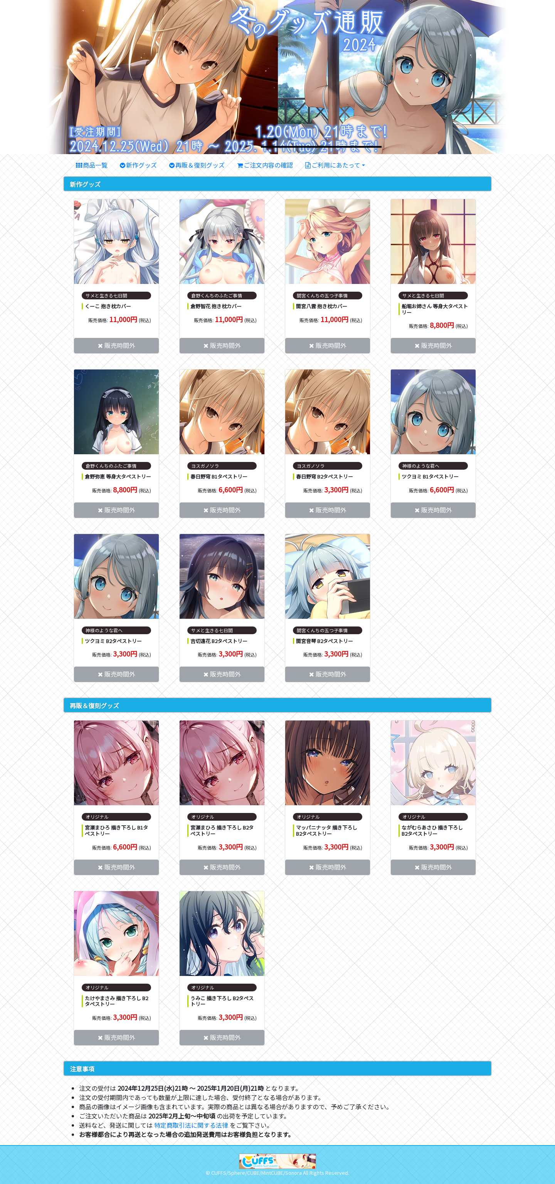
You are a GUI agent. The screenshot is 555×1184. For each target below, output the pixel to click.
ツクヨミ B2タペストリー (113, 641)
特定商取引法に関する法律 (191, 1125)
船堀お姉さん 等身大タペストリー (435, 309)
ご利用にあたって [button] (335, 165)
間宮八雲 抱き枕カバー (321, 306)
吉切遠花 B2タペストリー (218, 641)
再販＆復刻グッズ (200, 165)
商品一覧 (95, 165)
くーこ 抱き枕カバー (108, 306)
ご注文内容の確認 (268, 165)
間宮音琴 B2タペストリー (324, 641)
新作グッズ (141, 165)
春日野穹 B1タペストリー (218, 476)
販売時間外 (119, 345)
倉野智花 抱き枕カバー (216, 306)
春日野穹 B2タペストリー (324, 476)
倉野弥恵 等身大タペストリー (118, 476)
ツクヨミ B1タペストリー (430, 476)
